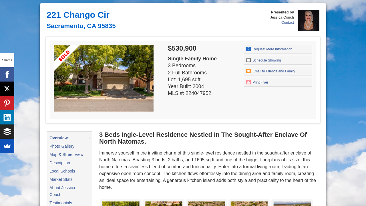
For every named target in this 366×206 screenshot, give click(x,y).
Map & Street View (66, 154)
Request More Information (269, 49)
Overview (58, 138)
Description (59, 163)
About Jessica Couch (62, 191)
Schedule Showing (263, 60)
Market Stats (61, 179)
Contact (287, 22)
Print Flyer (257, 82)
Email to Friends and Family (270, 71)
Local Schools (62, 171)
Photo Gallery (61, 146)
